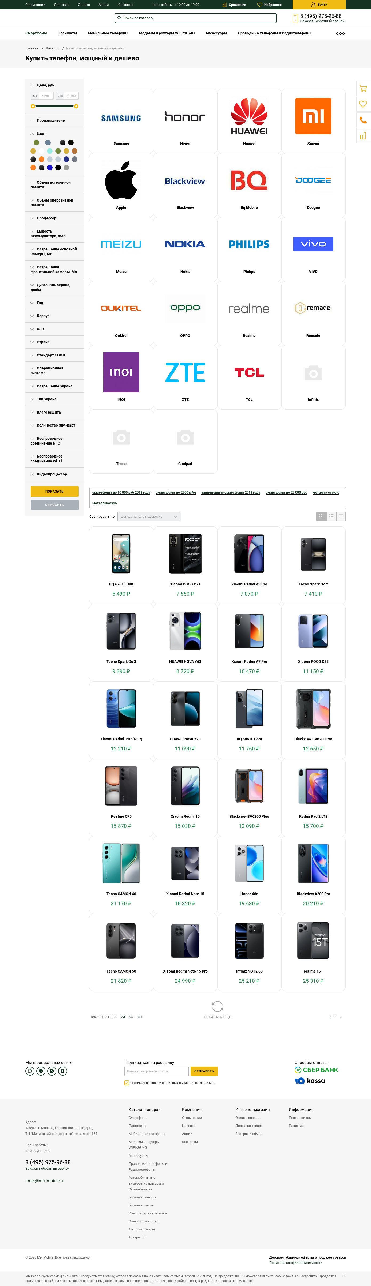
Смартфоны (36, 33)
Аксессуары (216, 33)
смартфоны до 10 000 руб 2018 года (121, 492)
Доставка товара (249, 1126)
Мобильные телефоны (108, 33)
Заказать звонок (322, 21)
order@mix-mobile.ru (44, 1180)
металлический (104, 503)
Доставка (61, 5)
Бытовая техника (142, 1197)
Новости (189, 1126)
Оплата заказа (247, 1118)
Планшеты (67, 33)
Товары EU (137, 1237)
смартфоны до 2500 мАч (176, 492)
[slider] (33, 106)
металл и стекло (326, 492)
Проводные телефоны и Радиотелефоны (274, 33)
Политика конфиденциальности (295, 1263)
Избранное (269, 5)
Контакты (125, 5)
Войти (319, 4)
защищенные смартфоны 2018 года (230, 492)
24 (123, 1017)
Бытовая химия (141, 1205)
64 (131, 1017)
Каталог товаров (145, 1109)
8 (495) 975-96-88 (321, 16)
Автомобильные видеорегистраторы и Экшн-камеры (146, 1183)
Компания (192, 1109)
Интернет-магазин (252, 1109)
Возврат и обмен (249, 1134)
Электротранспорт (144, 1221)
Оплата (84, 5)
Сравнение (234, 5)
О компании (35, 5)
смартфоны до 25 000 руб (286, 492)
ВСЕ (139, 1017)
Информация (301, 1109)
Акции (103, 5)
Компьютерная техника (148, 1213)
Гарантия (296, 1126)
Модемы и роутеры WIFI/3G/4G (167, 33)
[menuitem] (36, 33)
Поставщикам (300, 1118)
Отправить (204, 1071)
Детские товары (142, 1229)
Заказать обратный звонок (47, 1168)
